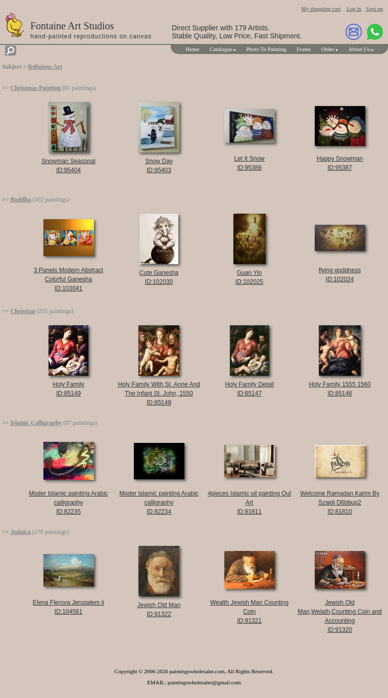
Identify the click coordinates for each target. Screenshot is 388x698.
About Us (359, 49)
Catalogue (221, 49)
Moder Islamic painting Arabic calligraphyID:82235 (68, 502)
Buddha (21, 199)
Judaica (21, 531)
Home (192, 49)
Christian (23, 311)
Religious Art (45, 66)
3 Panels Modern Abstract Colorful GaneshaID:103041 (68, 279)
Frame (304, 49)
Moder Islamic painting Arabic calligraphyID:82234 (159, 502)
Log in (354, 9)
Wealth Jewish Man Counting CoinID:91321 (249, 611)
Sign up (374, 9)
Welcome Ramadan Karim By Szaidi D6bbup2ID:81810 (339, 502)
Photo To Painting (266, 49)
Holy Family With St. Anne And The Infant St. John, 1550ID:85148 (159, 393)
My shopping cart (321, 9)
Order (327, 49)
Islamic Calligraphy (36, 422)
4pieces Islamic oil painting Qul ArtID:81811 (249, 502)
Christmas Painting (36, 87)
